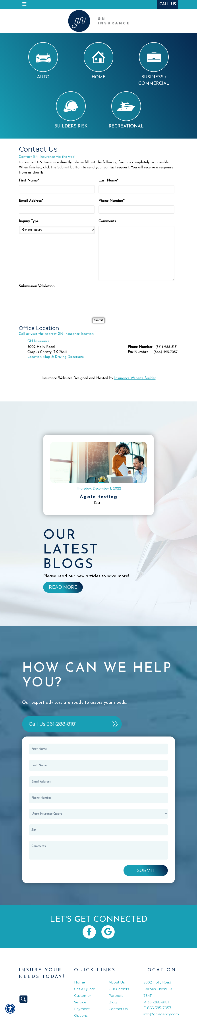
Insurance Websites (57, 378)
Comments (107, 221)
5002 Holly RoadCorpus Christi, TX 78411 (157, 989)
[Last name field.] (98, 765)
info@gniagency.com (161, 1014)
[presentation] (52, 299)
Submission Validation (36, 286)
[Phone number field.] (98, 798)
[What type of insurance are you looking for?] (98, 814)
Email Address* (31, 201)
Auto (43, 60)
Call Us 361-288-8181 (53, 724)
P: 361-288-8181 (156, 1002)
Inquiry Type (29, 221)
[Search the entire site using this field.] (41, 989)
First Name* (29, 180)
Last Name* (108, 180)
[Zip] (98, 829)
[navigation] (24, 4)
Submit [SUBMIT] (146, 870)
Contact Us (118, 1009)
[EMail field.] (98, 781)
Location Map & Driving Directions (55, 357)
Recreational (126, 110)
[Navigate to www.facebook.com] (89, 932)
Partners (116, 995)
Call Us (167, 4)
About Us (117, 982)
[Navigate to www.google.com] (108, 932)
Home (98, 60)
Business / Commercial (153, 64)
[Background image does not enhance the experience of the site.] (63, 587)
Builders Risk (70, 110)
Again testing (99, 497)
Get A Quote (84, 989)
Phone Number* (111, 201)
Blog (113, 1002)
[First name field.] (98, 749)
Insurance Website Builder (135, 378)
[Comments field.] (98, 850)
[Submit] (98, 320)
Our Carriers (119, 989)
